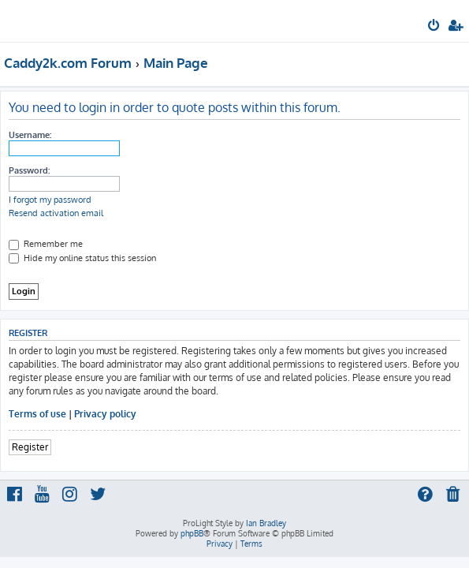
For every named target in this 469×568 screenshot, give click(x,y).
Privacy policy (105, 414)
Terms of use (37, 414)
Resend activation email (56, 213)
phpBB (192, 533)
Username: (30, 134)
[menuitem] (434, 26)
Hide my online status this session (82, 257)
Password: (29, 170)
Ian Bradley (266, 523)
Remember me (46, 243)
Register (30, 447)
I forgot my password (50, 199)
